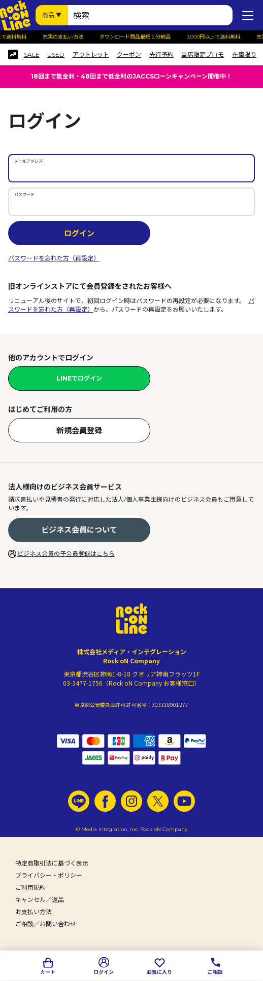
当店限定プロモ (202, 55)
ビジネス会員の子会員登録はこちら (66, 553)
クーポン (129, 55)
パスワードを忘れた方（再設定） (54, 258)
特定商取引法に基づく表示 (51, 863)
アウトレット (91, 55)
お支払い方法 (33, 912)
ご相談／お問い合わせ (45, 924)
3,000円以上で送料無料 (219, 37)
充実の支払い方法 (69, 37)
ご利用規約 (30, 887)
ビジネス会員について (79, 530)
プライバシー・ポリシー (48, 875)
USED (55, 55)
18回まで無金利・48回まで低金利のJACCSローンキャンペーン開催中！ (131, 76)
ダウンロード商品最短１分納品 (141, 37)
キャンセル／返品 (39, 899)
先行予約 (161, 55)
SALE (32, 55)
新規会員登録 (79, 430)
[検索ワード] (150, 15)
